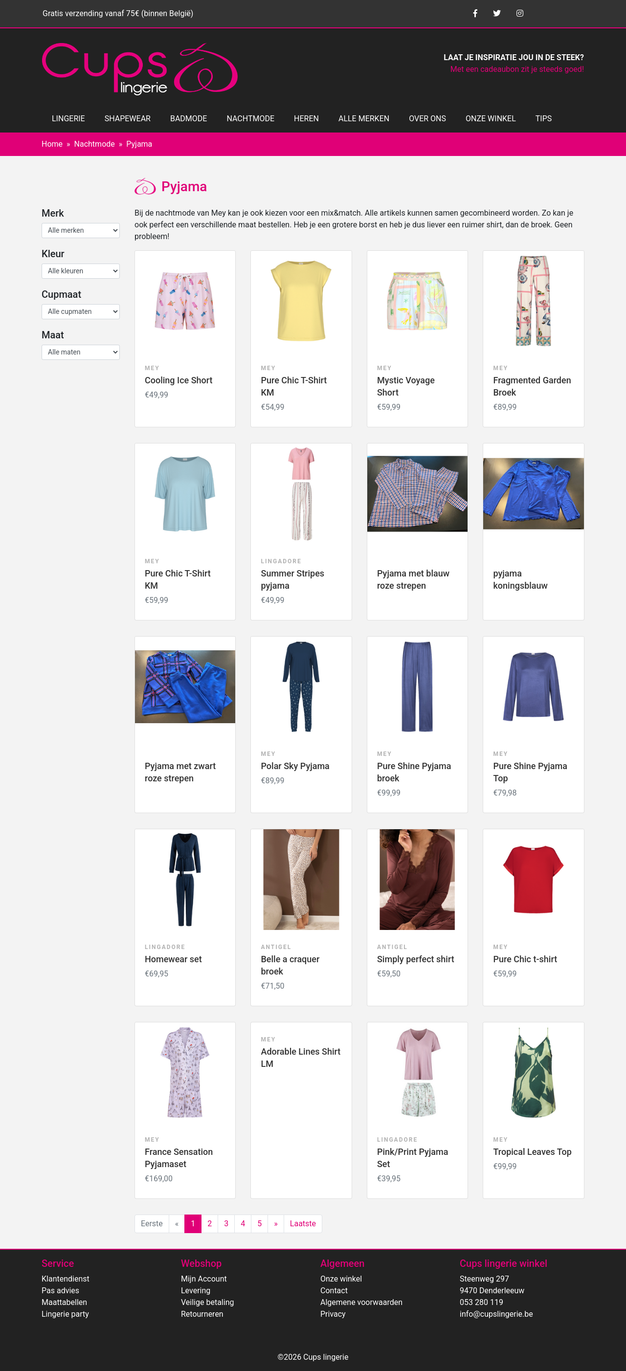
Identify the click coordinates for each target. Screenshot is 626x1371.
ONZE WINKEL (491, 118)
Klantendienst (65, 1278)
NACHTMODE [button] (250, 118)
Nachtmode (94, 144)
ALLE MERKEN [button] (363, 118)
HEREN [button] (306, 118)
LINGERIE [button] (68, 118)
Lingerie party (65, 1314)
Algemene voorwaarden (361, 1302)
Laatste (303, 1223)
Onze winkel (341, 1278)
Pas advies (60, 1290)
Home (52, 144)
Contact (334, 1290)
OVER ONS (427, 118)
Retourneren (202, 1314)
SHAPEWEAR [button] (128, 118)
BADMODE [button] (188, 118)
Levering (195, 1290)
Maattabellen (64, 1302)
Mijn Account (204, 1278)
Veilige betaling (207, 1302)
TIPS (544, 118)
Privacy (333, 1314)
